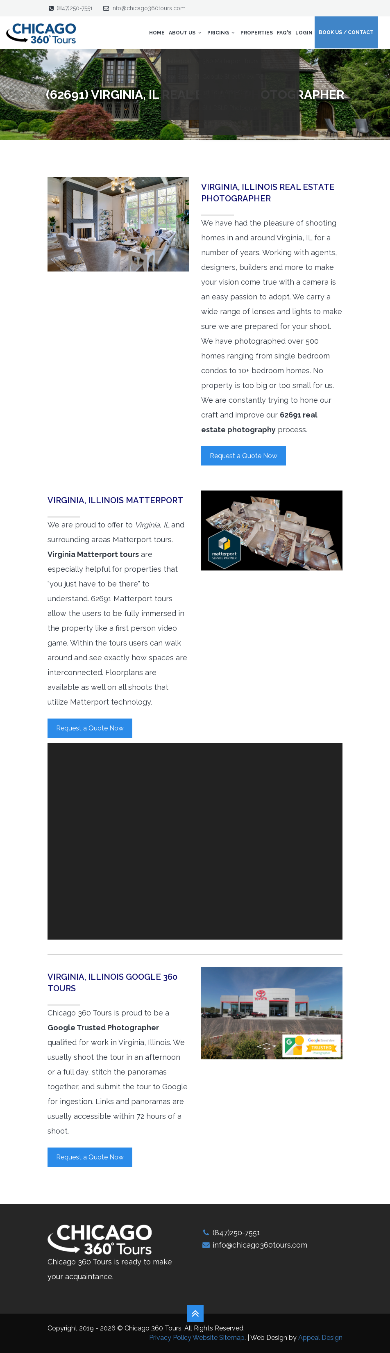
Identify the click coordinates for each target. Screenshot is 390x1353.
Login (304, 33)
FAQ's (284, 33)
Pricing (221, 33)
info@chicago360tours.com (148, 8)
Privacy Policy (170, 1338)
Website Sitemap (219, 1338)
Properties (256, 33)
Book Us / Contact (346, 32)
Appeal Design (320, 1338)
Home (157, 33)
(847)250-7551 (75, 8)
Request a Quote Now (243, 456)
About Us (186, 33)
